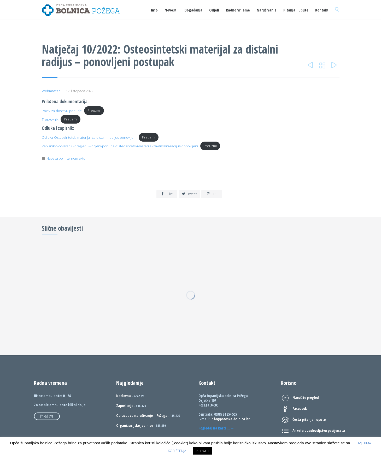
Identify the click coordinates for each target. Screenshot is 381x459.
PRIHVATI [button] (202, 451)
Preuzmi (94, 110)
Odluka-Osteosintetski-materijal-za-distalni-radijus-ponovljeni (89, 137)
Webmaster (51, 91)
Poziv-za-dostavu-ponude (62, 110)
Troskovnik (50, 119)
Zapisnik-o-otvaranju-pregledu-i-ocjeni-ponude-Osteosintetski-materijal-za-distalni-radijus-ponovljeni (120, 145)
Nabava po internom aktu (65, 158)
